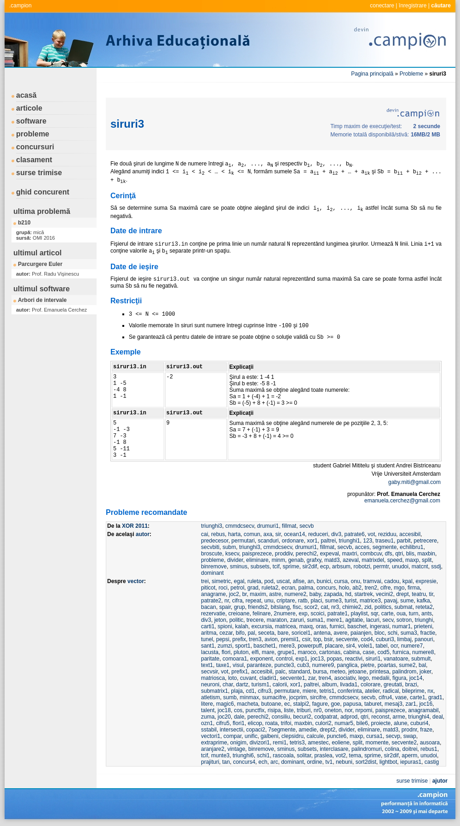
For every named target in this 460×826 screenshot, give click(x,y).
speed (394, 560)
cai (204, 534)
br (244, 594)
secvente (347, 639)
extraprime (214, 742)
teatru (419, 594)
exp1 (302, 658)
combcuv (371, 553)
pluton (241, 652)
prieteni (423, 626)
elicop (254, 723)
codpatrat (325, 717)
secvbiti (210, 547)
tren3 (255, 639)
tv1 (329, 762)
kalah (241, 626)
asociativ (345, 678)
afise (298, 581)
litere (207, 704)
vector (135, 581)
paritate (210, 658)
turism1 (260, 684)
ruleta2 (269, 587)
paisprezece (257, 553)
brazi (411, 684)
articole (29, 108)
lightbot (388, 762)
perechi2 (306, 553)
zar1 (410, 704)
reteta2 (423, 607)
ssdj (436, 566)
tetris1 (327, 691)
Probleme (411, 74)
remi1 (280, 742)
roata (271, 723)
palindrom (404, 671)
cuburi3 (385, 639)
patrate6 (355, 534)
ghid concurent (42, 192)
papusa (352, 704)
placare (334, 646)
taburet (372, 704)
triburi (303, 710)
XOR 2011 (135, 526)
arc (274, 762)
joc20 (224, 717)
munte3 (220, 755)
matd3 (331, 560)
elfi (255, 652)
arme (398, 717)
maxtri (349, 553)
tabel (381, 646)
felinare (261, 613)
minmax (249, 697)
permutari (243, 540)
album (329, 684)
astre (275, 594)
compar (233, 736)
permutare (286, 691)
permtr (381, 566)
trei (205, 581)
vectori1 (210, 736)
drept (402, 594)
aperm (409, 755)
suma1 (315, 620)
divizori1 (259, 742)
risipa (274, 710)
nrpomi (364, 710)
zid (367, 607)
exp (303, 613)
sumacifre (274, 697)
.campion (20, 5)
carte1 (417, 697)
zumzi (225, 646)
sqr (374, 613)
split (426, 560)
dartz (242, 684)
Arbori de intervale (42, 300)
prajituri (210, 762)
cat (324, 607)
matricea (285, 626)
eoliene (341, 742)
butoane (271, 704)
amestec (318, 742)
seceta (266, 633)
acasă (26, 95)
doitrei (410, 749)
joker (425, 671)
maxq (305, 626)
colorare (370, 684)
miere (309, 691)
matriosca (213, 678)
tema (355, 755)
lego (363, 678)
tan (226, 762)
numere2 (295, 594)
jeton (220, 620)
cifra (237, 600)
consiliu (280, 717)
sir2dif (309, 566)
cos (238, 710)
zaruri (297, 620)
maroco (307, 652)
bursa (320, 671)
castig (432, 762)
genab (295, 560)
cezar (226, 633)
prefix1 (239, 671)
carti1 (207, 626)
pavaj (390, 600)
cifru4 (385, 697)
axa (267, 534)
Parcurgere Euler (40, 264)
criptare (285, 600)
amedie (307, 729)
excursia (261, 626)
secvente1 (292, 678)
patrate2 (211, 600)
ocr (394, 646)
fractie (427, 633)
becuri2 (302, 717)
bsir (328, 639)
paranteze (259, 665)
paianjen (361, 633)
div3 (336, 534)
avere (340, 633)
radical (391, 691)
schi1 (263, 755)
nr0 (318, 710)
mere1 (334, 620)
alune (400, 723)
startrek (363, 594)
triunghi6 (243, 755)
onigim (238, 742)
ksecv (232, 553)
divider (235, 560)
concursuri (35, 147)
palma (306, 587)
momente (377, 742)
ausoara (430, 742)
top (317, 639)
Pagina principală (372, 74)
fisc (297, 607)
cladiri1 (268, 678)
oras (321, 626)
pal (251, 633)
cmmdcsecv (239, 526)
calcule (315, 736)
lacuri (373, 620)
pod (268, 581)
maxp (412, 560)
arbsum (341, 566)
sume (407, 600)
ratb (303, 600)
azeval (351, 560)
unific (251, 736)
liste (288, 710)
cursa (341, 581)
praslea (323, 755)
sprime (290, 566)
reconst (380, 717)
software (31, 121)
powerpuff (310, 646)
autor (143, 534)
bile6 (362, 723)
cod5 (384, 652)
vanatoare (396, 658)
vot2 (340, 755)
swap (409, 736)
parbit (404, 540)
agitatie (354, 620)
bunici (324, 581)
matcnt (420, 566)
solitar (304, 755)
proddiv (284, 553)
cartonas (329, 652)
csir (306, 639)
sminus (238, 566)
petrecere (425, 540)
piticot (208, 587)
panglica (347, 665)
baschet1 (264, 646)
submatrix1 (214, 691)
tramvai (372, 581)
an (311, 581)
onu (355, 581)
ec (287, 704)
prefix (239, 639)
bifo (240, 633)
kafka (423, 600)
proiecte (381, 723)
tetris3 (297, 742)
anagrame (213, 594)
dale (239, 717)
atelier (372, 691)
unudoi (400, 566)
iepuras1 (410, 762)
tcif (275, 566)
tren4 (325, 678)
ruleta (254, 581)
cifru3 (264, 691)
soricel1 (301, 633)
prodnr (409, 729)
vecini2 (384, 594)
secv (387, 620)
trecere (255, 620)
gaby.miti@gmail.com (414, 482)
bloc (379, 633)
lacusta (209, 652)
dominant (212, 573)
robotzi (362, 566)
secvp (393, 736)
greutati (393, 684)
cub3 (303, 665)
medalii (380, 678)
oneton (333, 710)
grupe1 (285, 652)
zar (312, 678)
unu (268, 600)
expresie (425, 581)
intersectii (231, 729)
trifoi (286, 723)
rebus (218, 534)
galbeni (269, 736)
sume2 (407, 665)
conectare (382, 5)
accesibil (409, 534)
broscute (211, 553)
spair (224, 607)
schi (392, 633)
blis (410, 553)
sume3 (333, 600)
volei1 (365, 646)
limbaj (404, 639)
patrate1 (338, 613)
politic (236, 620)
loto (232, 678)
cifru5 (223, 723)
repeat (253, 600)
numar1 (401, 626)
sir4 (350, 646)
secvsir (209, 671)
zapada (333, 594)
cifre (385, 587)
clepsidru (293, 736)
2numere (284, 613)
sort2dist (366, 762)
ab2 (357, 587)
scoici (317, 613)
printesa (379, 671)
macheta (247, 704)
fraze (426, 729)
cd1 (250, 691)
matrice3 (370, 600)
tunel (207, 639)
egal (239, 581)
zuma (207, 717)
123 (367, 540)
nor (348, 710)
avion (271, 639)
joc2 (234, 594)
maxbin (426, 553)
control (284, 658)
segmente (385, 547)
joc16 (425, 704)
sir (278, 534)
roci (222, 587)
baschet (357, 626)
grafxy (313, 560)
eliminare (257, 560)
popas (334, 658)
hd (348, 594)
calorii (279, 684)
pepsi (223, 639)
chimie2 (351, 607)
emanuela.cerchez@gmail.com (402, 500)
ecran (288, 587)
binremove (214, 566)
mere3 (286, 646)
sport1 (242, 646)
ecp (324, 566)
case (368, 652)
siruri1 (373, 658)
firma (414, 587)
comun (252, 534)
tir (431, 594)
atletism (210, 697)
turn (414, 613)
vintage (236, 749)
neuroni (210, 684)
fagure (320, 704)
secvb (306, 526)
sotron (404, 620)
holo (344, 587)
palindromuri (366, 749)
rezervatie (213, 613)
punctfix (255, 710)
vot (371, 534)
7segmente (281, 729)
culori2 (323, 723)
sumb (229, 697)
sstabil (209, 729)
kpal (407, 581)
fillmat (289, 526)
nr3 (335, 607)
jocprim (298, 697)
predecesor (214, 540)
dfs (388, 553)
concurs (326, 587)
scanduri (268, 540)
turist (350, 600)
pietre (367, 665)
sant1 (207, 646)
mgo (399, 587)
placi (316, 600)
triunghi (424, 620)
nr (226, 600)
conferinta (350, 691)
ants (426, 613)
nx (430, 691)
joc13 (317, 658)
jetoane (357, 671)
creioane (238, 613)
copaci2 (255, 729)
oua (401, 613)
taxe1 (223, 665)
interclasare (334, 749)
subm (229, 547)
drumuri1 (268, 526)
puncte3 (284, 665)
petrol (237, 587)
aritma (208, 633)
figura (399, 678)
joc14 (416, 678)
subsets (259, 566)
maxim (258, 594)
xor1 (312, 540)
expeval (329, 553)
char (228, 684)
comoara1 (235, 658)
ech (263, 762)
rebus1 (428, 749)
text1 (207, 665)
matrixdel (373, 560)
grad (253, 587)
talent (207, 710)
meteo (337, 671)
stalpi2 (301, 704)
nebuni (344, 762)
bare (282, 633)
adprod (348, 717)
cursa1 (374, 736)
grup (239, 607)
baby (315, 594)
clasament (34, 160)
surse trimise (39, 173)
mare (268, 652)
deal (437, 717)
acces (362, 547)
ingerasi (379, 626)
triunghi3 (211, 526)
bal (422, 665)
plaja (236, 691)
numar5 (343, 723)
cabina (352, 652)
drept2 (327, 729)
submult (421, 658)
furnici (336, 626)
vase (401, 697)
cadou (391, 581)
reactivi (353, 658)
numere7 (412, 646)
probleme (32, 134)
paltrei (328, 540)
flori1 (239, 723)
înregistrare (413, 5)
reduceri (318, 534)
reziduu (387, 534)
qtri (399, 553)
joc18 (224, 710)
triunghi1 (349, 540)
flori (226, 652)
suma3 (409, 633)
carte (387, 613)
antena (322, 633)
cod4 (367, 639)
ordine (314, 762)
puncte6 (337, 736)
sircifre (318, 697)
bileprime (413, 691)
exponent (261, 658)
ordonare (293, 540)
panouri (423, 639)
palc (280, 671)
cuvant (248, 678)
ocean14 (294, 534)
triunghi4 (418, 717)
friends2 (258, 607)
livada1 (348, 684)
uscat (283, 581)
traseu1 (384, 540)
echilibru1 (411, 547)
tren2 (371, 587)
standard (299, 671)
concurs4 (244, 762)
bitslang (279, 607)
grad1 (435, 697)
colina (392, 749)
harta (234, 534)
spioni (225, 626)
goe (335, 704)
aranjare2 (212, 749)
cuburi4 (419, 723)
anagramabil (423, 710)
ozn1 (207, 723)
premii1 (290, 639)
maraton (277, 620)
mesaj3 (393, 704)
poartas (387, 665)
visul (238, 665)
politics (382, 607)
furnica (400, 652)
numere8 (423, 652)
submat (403, 607)
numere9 (323, 665)
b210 (24, 222)
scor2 (310, 607)
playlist (359, 613)
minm (278, 560)
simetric (221, 581)
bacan (208, 607)
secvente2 (404, 742)
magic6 (225, 704)
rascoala (283, 755)
